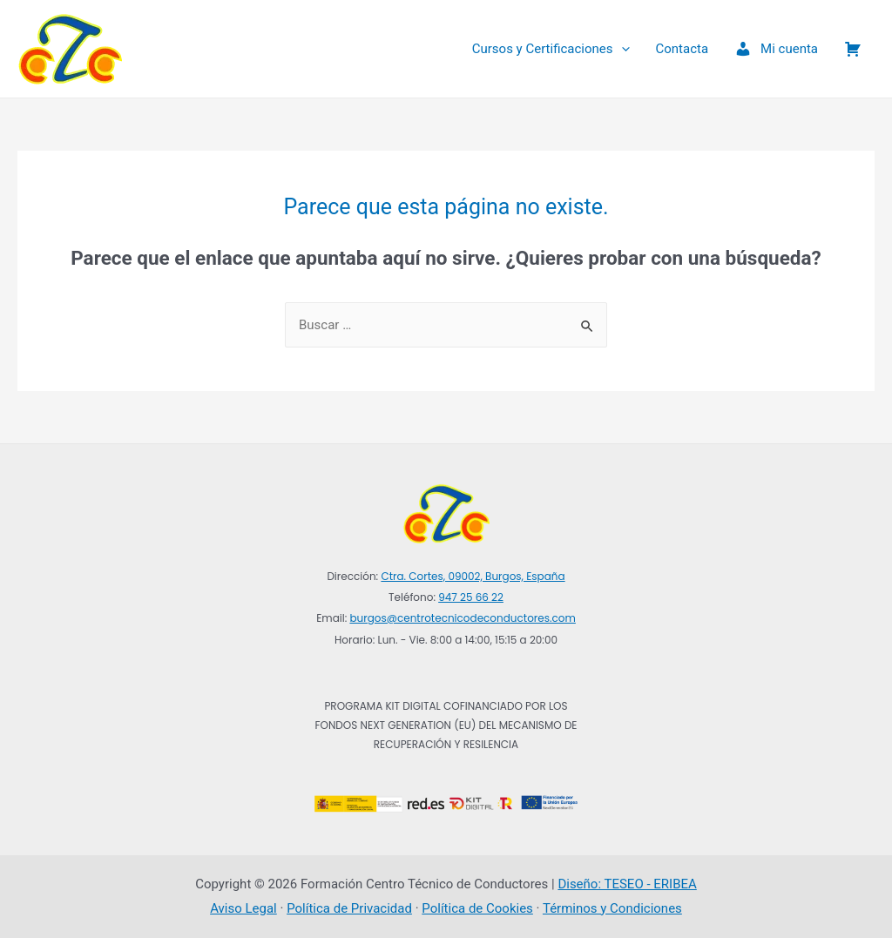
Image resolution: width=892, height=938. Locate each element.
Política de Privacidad (349, 908)
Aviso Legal (243, 908)
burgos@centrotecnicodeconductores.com (462, 618)
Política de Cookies (477, 908)
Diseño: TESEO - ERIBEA (627, 884)
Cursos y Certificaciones (551, 48)
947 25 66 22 (470, 597)
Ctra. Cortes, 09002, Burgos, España (472, 576)
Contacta (682, 49)
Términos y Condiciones (612, 908)
